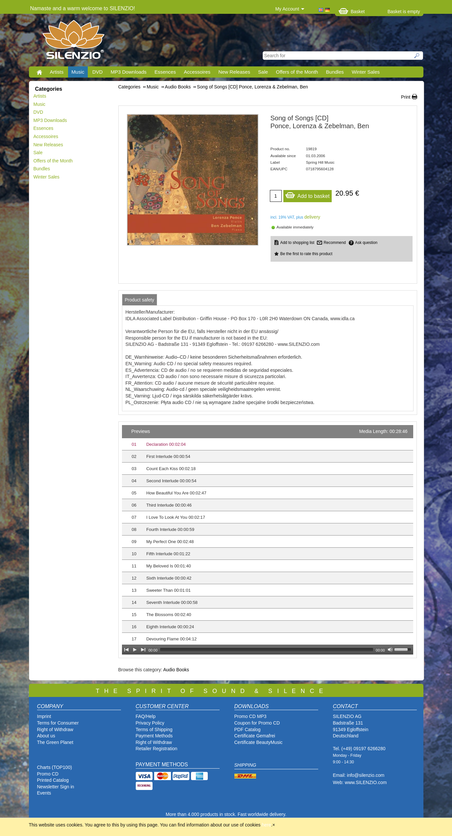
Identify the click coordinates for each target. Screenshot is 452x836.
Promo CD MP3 (250, 716)
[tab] (139, 300)
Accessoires (197, 72)
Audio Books (176, 669)
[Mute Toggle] (390, 649)
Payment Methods (154, 735)
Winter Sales (366, 72)
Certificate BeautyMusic (258, 742)
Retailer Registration (157, 748)
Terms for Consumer (58, 723)
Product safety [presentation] (140, 299)
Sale (263, 72)
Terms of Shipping (154, 729)
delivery (312, 217)
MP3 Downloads (129, 72)
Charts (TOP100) (54, 767)
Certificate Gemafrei (254, 735)
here (266, 824)
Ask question (366, 242)
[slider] (266, 649)
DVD (97, 72)
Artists (57, 72)
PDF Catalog (247, 729)
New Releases (234, 72)
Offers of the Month (297, 72)
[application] (267, 540)
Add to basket (307, 194)
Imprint (44, 716)
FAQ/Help (146, 716)
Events (44, 793)
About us (46, 735)
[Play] (134, 649)
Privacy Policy (150, 723)
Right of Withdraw (55, 729)
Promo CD (48, 773)
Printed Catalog (53, 780)
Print (406, 97)
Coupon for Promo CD (257, 723)
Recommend (334, 242)
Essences (165, 72)
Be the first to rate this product (306, 253)
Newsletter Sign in (55, 786)
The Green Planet (55, 742)
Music (77, 72)
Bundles (335, 72)
